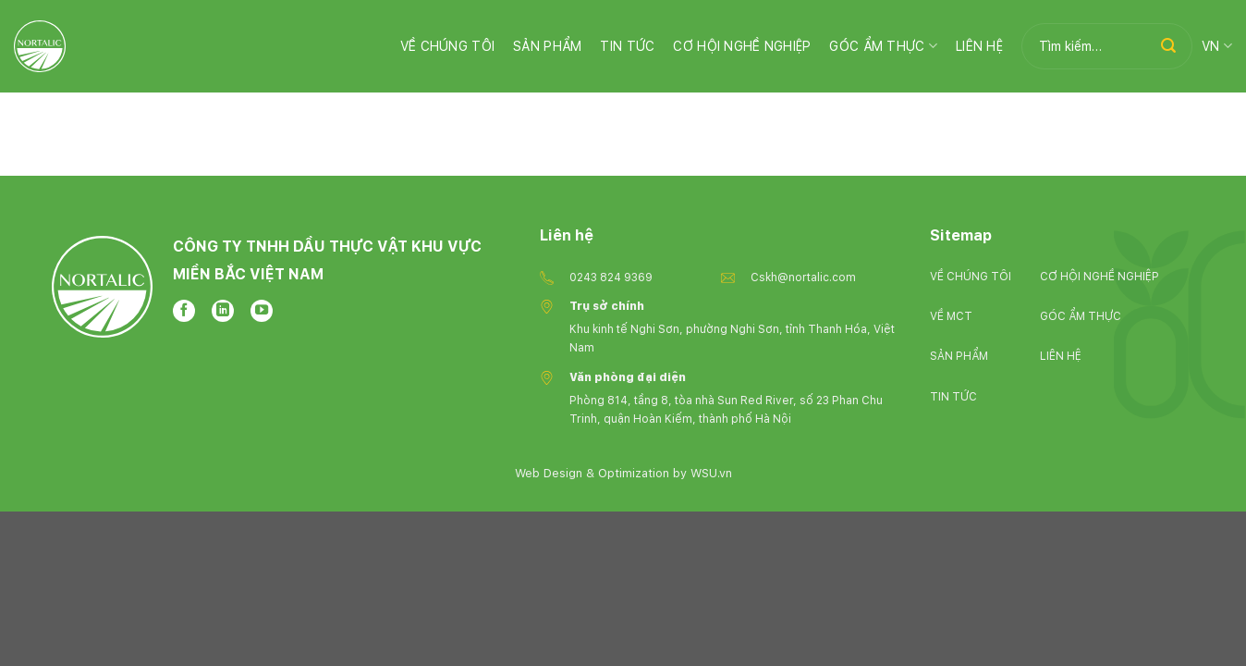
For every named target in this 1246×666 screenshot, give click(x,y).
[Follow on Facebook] (184, 311)
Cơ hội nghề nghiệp (742, 46)
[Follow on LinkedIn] (223, 311)
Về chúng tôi (447, 46)
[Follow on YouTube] (261, 311)
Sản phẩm (547, 46)
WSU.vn (711, 473)
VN (1217, 46)
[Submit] (1168, 46)
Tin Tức (627, 46)
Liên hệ (979, 46)
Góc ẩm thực (883, 46)
